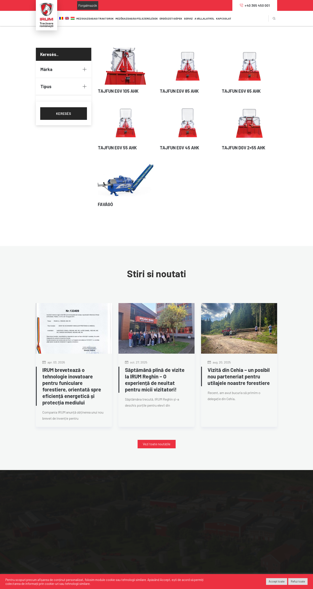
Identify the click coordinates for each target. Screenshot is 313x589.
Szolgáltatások (175, 526)
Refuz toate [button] (298, 581)
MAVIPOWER (233, 510)
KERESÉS (63, 113)
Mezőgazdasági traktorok (123, 502)
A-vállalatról (172, 502)
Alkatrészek (113, 533)
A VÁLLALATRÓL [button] (204, 18)
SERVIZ (188, 18)
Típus (63, 86)
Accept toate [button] (277, 581)
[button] (157, 444)
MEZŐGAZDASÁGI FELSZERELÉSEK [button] (136, 18)
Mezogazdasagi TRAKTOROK (95, 18)
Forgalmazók (87, 5)
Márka (63, 69)
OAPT (228, 526)
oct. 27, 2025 (136, 362)
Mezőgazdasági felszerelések (125, 510)
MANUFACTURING (237, 518)
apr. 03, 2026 (53, 362)
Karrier (169, 518)
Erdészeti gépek (116, 518)
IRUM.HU (230, 533)
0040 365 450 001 (52, 531)
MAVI (227, 502)
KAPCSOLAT (223, 18)
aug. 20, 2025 (219, 362)
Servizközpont (115, 526)
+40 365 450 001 (255, 5)
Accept (165, 580)
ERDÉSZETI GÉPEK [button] (171, 18)
